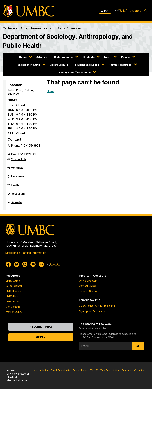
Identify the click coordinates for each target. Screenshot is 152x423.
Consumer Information (133, 370)
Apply (105, 10)
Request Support (88, 291)
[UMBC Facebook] (8, 264)
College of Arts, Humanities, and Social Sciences (42, 28)
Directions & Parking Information (25, 252)
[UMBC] (28, 11)
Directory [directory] (135, 10)
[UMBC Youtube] (33, 264)
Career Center (14, 285)
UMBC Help (12, 296)
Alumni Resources (120, 64)
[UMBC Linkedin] (41, 264)
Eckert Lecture (59, 64)
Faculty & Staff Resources (74, 72)
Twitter (16, 186)
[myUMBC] (121, 11)
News (107, 57)
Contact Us (18, 159)
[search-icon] (145, 11)
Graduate (89, 57)
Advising (41, 57)
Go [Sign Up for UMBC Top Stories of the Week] (138, 346)
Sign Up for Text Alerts (92, 311)
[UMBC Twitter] (16, 264)
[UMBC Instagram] (25, 264)
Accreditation (41, 370)
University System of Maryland (18, 375)
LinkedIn (16, 203)
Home (23, 57)
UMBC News (13, 301)
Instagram (18, 195)
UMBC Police (86, 305)
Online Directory (88, 280)
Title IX (94, 370)
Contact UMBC (87, 285)
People (125, 57)
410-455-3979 (30, 145)
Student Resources (87, 64)
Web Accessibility (109, 370)
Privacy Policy (80, 370)
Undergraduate (63, 57)
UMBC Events (13, 291)
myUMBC (17, 169)
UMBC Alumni (13, 280)
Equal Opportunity (60, 370)
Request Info (40, 326)
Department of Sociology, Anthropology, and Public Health (68, 41)
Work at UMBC (14, 311)
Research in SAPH (28, 64)
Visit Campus (13, 306)
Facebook (17, 177)
